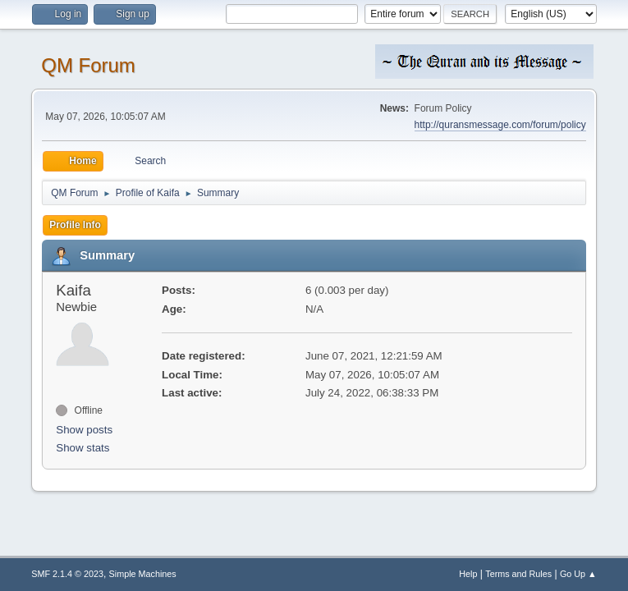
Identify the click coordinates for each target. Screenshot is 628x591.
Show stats (82, 448)
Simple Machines (142, 574)
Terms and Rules (518, 574)
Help (468, 574)
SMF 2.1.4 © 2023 (67, 574)
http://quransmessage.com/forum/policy (500, 125)
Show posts (84, 430)
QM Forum (88, 65)
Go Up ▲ (578, 574)
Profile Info (75, 225)
